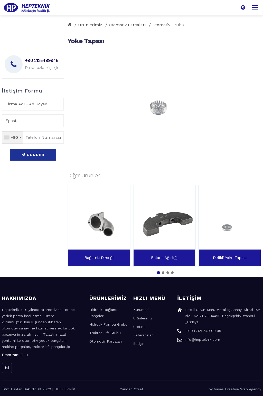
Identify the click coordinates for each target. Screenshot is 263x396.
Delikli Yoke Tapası (230, 257)
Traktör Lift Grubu (105, 333)
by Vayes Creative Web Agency (235, 389)
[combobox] (12, 137)
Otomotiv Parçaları (127, 24)
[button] (158, 272)
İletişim (139, 344)
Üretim (139, 327)
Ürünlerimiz (90, 24)
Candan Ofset (131, 389)
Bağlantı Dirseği (98, 257)
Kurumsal (141, 310)
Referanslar (143, 335)
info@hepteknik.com (198, 340)
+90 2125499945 (41, 60)
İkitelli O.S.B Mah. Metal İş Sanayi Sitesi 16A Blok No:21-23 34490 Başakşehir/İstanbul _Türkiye (218, 316)
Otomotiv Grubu (168, 24)
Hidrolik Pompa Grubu (108, 324)
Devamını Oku (15, 355)
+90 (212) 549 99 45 (199, 331)
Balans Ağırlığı (164, 257)
